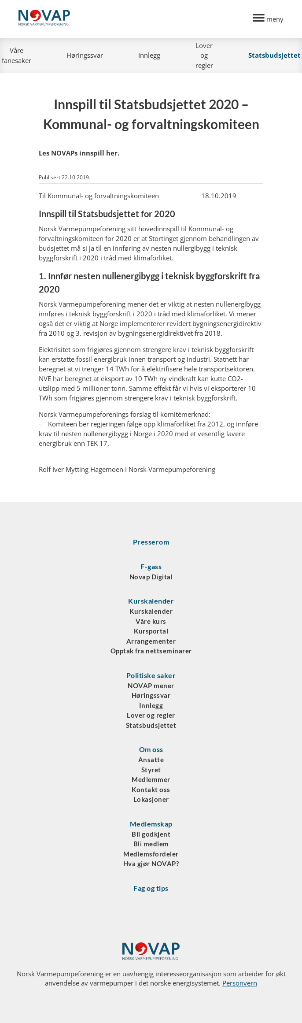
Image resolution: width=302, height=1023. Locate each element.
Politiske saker (151, 675)
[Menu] (268, 19)
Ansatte (151, 760)
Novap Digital (151, 577)
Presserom (151, 541)
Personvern (239, 983)
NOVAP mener (151, 685)
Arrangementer (151, 641)
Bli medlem (151, 844)
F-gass (151, 566)
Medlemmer (151, 779)
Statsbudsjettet (151, 725)
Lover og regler (204, 55)
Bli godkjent (151, 834)
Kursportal (151, 631)
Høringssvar (84, 55)
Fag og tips (151, 888)
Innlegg (149, 55)
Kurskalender (151, 601)
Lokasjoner (151, 799)
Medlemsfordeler (151, 854)
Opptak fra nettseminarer (151, 651)
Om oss (151, 749)
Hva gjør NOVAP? (151, 863)
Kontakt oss (151, 789)
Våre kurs (151, 621)
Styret (151, 770)
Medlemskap (151, 823)
